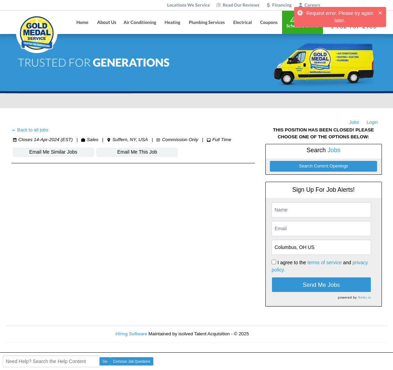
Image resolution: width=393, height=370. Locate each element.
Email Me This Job (137, 152)
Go (105, 361)
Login (372, 122)
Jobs (354, 122)
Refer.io (364, 297)
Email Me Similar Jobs (53, 152)
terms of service (324, 262)
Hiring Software (131, 333)
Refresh (269, 333)
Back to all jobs (30, 129)
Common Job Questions (131, 361)
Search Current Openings (323, 166)
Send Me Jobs (321, 285)
